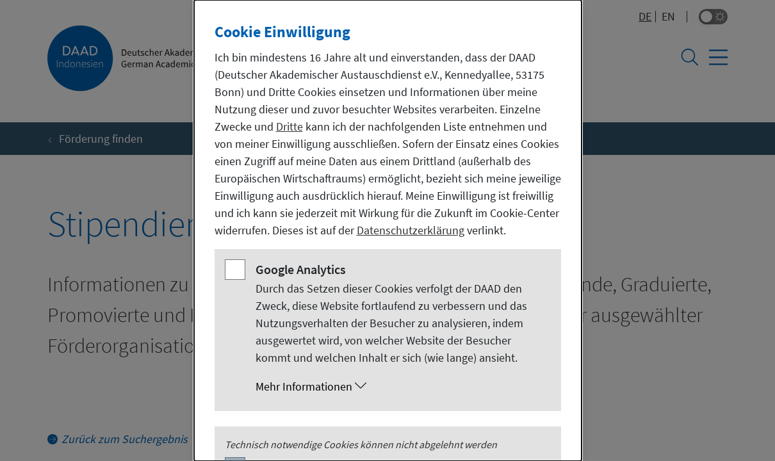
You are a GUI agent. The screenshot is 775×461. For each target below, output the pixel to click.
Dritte (289, 126)
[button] (401, 387)
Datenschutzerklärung (410, 230)
